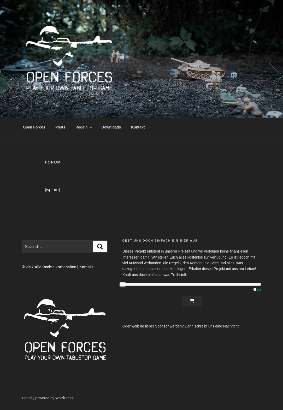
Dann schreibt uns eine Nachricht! (212, 326)
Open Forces (34, 127)
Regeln (84, 127)
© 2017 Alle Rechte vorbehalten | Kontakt (57, 267)
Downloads (111, 127)
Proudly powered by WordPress (47, 398)
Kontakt (138, 127)
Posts (60, 127)
